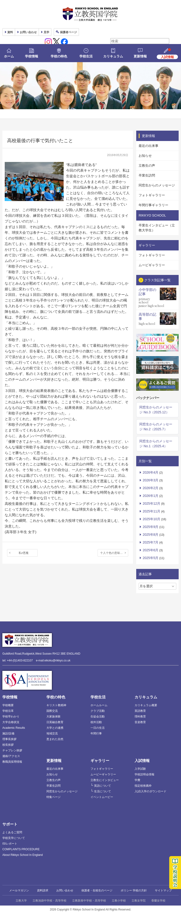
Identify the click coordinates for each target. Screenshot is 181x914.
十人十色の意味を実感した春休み (114, 553)
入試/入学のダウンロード (150, 791)
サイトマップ (163, 890)
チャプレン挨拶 (12, 750)
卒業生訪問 (147, 175)
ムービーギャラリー (103, 774)
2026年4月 (150, 472)
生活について (102, 791)
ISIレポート (9, 843)
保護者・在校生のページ (96, 890)
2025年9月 (150, 527)
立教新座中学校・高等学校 (89, 900)
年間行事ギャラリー (153, 205)
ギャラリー (99, 761)
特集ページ (53, 797)
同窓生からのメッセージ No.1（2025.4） (155, 443)
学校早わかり (10, 716)
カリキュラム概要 (146, 705)
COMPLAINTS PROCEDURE (21, 849)
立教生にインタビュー (104, 780)
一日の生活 (97, 727)
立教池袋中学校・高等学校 (49, 900)
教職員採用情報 (12, 761)
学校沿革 (8, 711)
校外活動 (96, 722)
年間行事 (96, 733)
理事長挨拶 (9, 739)
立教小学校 (119, 900)
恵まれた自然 (54, 739)
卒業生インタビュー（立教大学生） (157, 227)
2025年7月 (150, 542)
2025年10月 (151, 519)
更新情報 (140, 56)
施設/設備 (8, 733)
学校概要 (8, 705)
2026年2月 (150, 488)
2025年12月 (151, 503)
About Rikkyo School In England (22, 855)
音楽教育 (140, 722)
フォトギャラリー (152, 195)
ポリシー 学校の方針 (134, 890)
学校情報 (31, 56)
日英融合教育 (54, 722)
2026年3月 (150, 480)
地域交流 (52, 733)
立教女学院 (139, 900)
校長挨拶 (8, 744)
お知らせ (145, 155)
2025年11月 (151, 511)
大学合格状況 (10, 722)
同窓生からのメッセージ (157, 185)
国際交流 (52, 711)
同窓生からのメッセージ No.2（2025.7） (155, 426)
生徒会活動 (97, 716)
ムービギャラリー (152, 265)
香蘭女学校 (158, 900)
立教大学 (21, 900)
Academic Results (13, 727)
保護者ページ (68, 32)
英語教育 (140, 711)
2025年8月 (150, 534)
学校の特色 (59, 56)
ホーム (9, 56)
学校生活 (86, 56)
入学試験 (140, 768)
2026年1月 (150, 496)
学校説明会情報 (144, 774)
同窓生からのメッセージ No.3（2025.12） (155, 409)
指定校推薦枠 (143, 785)
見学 (46, 32)
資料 (10, 32)
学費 (137, 780)
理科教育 (140, 716)
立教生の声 (147, 165)
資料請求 (42, 890)
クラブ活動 (97, 711)
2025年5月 (150, 558)
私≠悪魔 (24, 553)
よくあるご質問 (12, 832)
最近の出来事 (148, 146)
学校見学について (13, 838)
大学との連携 (54, 727)
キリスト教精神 (56, 705)
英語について (102, 785)
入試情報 (142, 761)
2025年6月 (150, 550)
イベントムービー (101, 797)
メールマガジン (19, 890)
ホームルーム (98, 705)
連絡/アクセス (11, 756)
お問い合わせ (28, 32)
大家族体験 (53, 716)
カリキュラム (113, 56)
